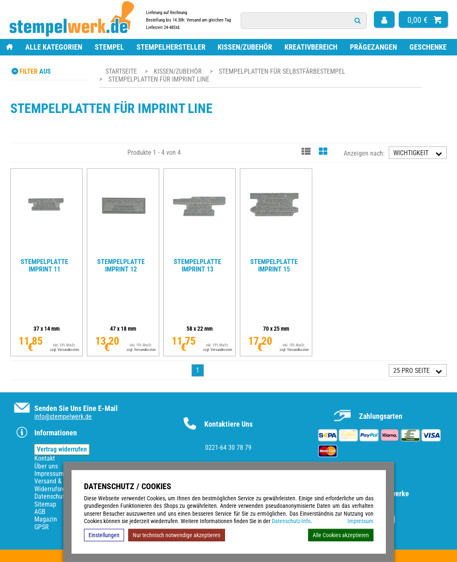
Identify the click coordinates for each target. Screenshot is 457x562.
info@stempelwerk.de (63, 416)
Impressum (360, 521)
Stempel (109, 47)
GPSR (41, 527)
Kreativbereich (311, 47)
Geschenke (428, 47)
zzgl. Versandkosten (64, 350)
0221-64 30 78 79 (228, 448)
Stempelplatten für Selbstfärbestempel (282, 71)
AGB (39, 512)
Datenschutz (50, 496)
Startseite (121, 71)
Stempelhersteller (171, 47)
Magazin (45, 519)
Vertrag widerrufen (62, 449)
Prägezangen (373, 47)
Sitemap (45, 504)
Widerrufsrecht (54, 489)
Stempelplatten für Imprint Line (158, 79)
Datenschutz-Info (291, 521)
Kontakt (44, 458)
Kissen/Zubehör (245, 47)
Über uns (46, 466)
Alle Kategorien (53, 47)
